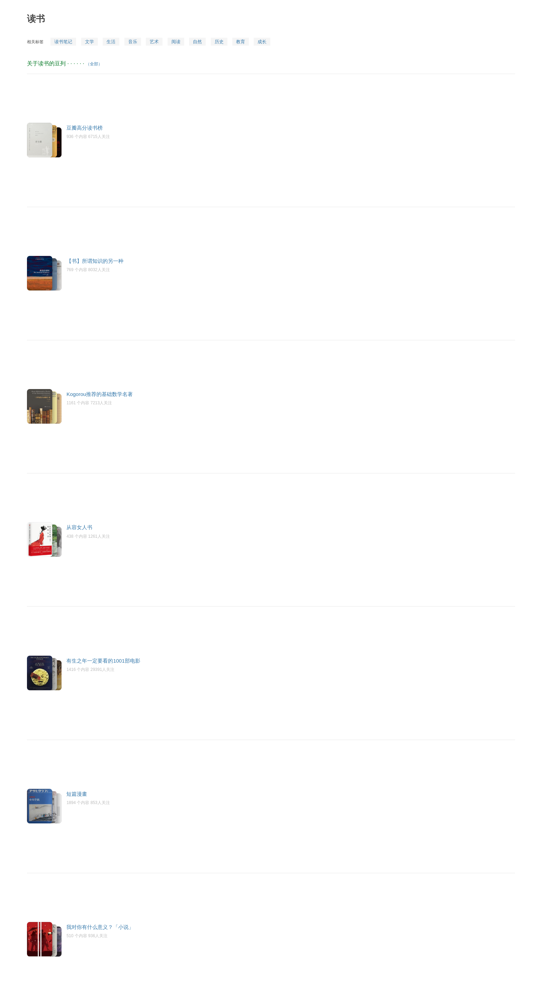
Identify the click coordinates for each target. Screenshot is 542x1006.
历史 (219, 41)
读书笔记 (63, 41)
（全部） (94, 64)
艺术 (154, 41)
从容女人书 (79, 527)
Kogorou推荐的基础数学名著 (99, 394)
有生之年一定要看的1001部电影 (103, 661)
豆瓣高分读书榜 (84, 128)
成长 (262, 41)
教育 (240, 41)
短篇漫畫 (76, 794)
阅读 (175, 41)
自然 (197, 41)
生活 (110, 41)
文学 (89, 41)
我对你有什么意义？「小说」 (100, 927)
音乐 (132, 41)
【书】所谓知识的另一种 (94, 261)
